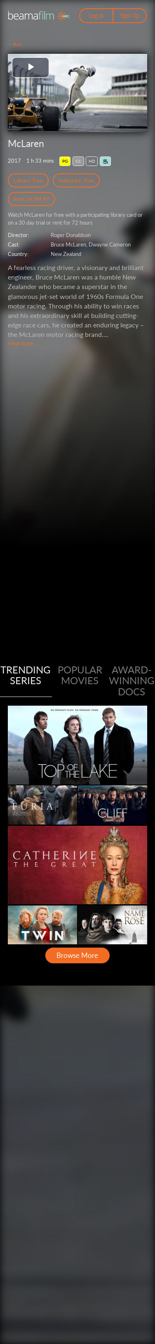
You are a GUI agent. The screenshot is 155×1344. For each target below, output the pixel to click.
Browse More (77, 955)
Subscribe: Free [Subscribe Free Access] (76, 180)
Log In (96, 15)
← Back (15, 44)
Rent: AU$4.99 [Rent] (31, 199)
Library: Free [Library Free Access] (28, 180)
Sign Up (130, 15)
